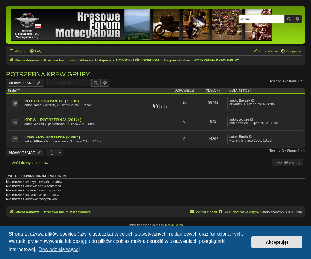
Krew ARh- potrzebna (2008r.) (52, 137)
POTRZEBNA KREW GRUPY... (50, 74)
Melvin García (174, 225)
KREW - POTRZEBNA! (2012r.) (52, 119)
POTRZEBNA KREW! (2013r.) (51, 101)
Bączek (244, 100)
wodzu (39, 124)
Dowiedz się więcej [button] (59, 249)
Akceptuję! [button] (277, 242)
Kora (37, 105)
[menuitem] (35, 51)
